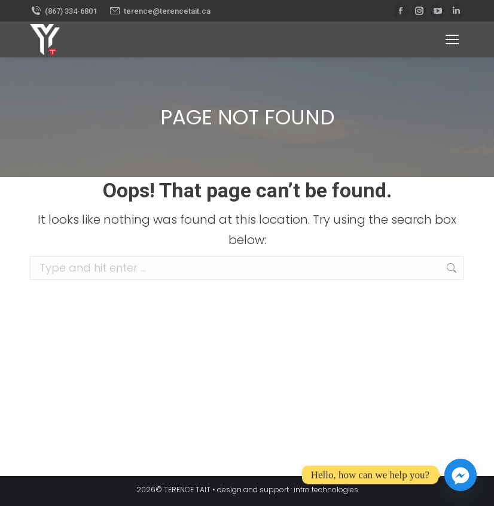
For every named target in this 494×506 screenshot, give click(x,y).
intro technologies (326, 489)
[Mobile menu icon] (452, 39)
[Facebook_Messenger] (460, 475)
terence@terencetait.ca (160, 11)
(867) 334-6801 (63, 11)
